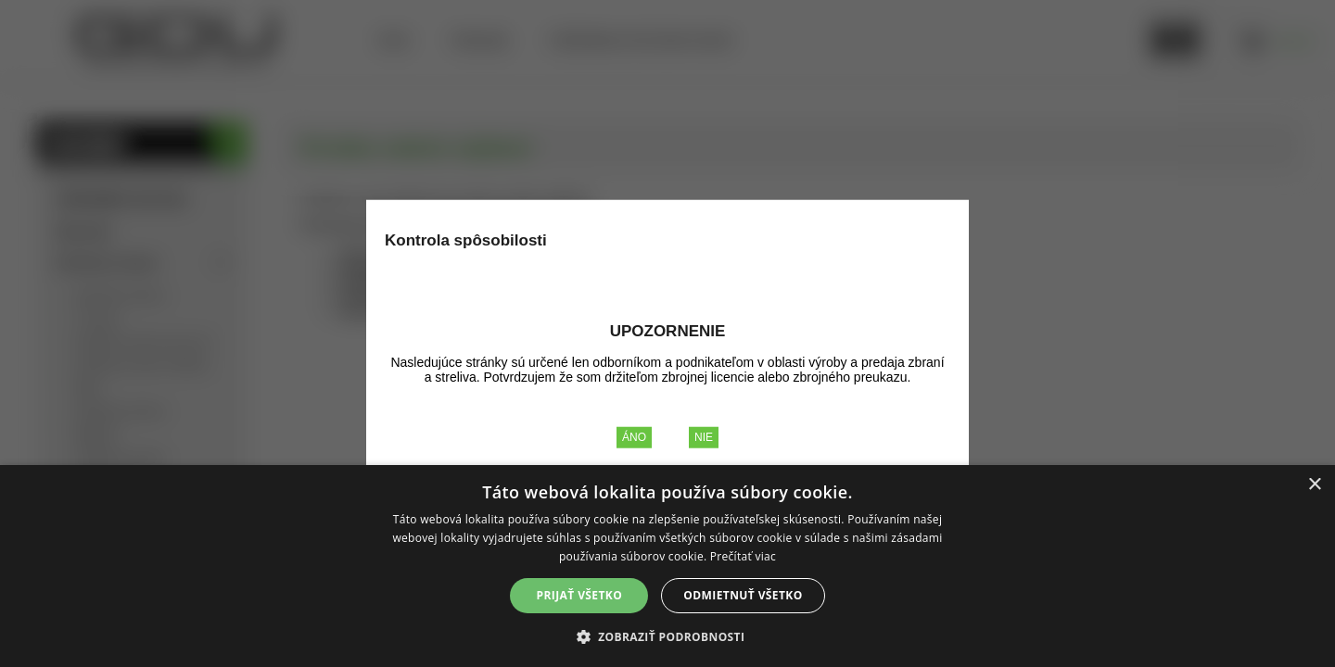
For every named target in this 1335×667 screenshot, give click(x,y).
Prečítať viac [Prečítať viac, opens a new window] (743, 556)
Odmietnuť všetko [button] (742, 595)
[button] (668, 636)
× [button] (1314, 485)
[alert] (667, 566)
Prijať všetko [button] (580, 595)
